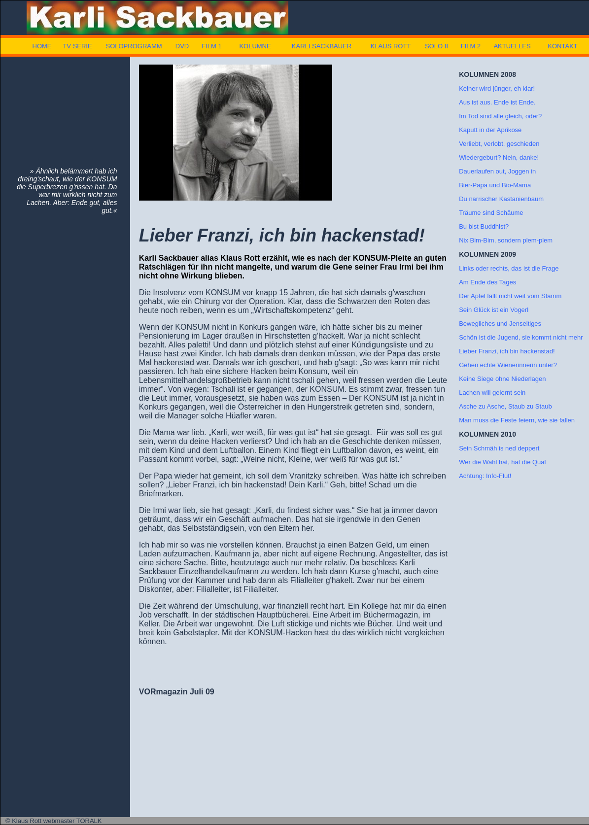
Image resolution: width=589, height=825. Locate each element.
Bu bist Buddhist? (484, 226)
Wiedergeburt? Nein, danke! (499, 157)
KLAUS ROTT (391, 46)
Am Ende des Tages (487, 282)
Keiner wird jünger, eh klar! (497, 88)
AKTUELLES (511, 46)
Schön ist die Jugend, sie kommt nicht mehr (521, 337)
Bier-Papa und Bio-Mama (495, 185)
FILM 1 (211, 46)
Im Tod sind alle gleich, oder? (500, 116)
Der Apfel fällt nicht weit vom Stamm (510, 296)
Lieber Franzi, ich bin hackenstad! (506, 351)
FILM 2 (471, 46)
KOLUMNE (255, 46)
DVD (182, 46)
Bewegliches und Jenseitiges (500, 323)
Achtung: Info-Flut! (485, 476)
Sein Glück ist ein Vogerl (493, 309)
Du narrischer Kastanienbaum (501, 199)
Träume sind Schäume (491, 212)
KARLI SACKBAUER (321, 46)
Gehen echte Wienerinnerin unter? (508, 365)
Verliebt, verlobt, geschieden (499, 143)
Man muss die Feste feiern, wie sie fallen (517, 420)
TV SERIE (77, 46)
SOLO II (436, 46)
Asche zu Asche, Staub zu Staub (505, 406)
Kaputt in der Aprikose (490, 130)
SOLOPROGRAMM (133, 46)
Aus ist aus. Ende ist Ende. (497, 102)
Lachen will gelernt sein (492, 392)
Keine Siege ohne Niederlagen (502, 378)
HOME (42, 46)
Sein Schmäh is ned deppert (499, 448)
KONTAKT (562, 46)
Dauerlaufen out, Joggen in (497, 171)
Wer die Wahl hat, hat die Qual (502, 462)
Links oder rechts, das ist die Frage (508, 268)
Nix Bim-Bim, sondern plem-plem (506, 240)
